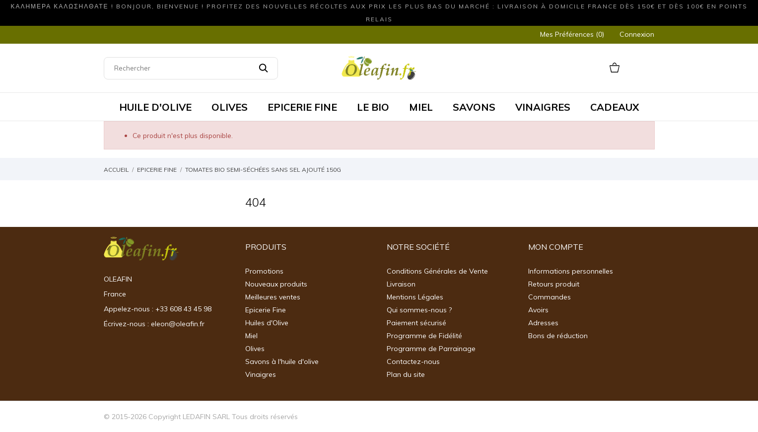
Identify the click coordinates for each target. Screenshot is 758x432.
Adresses (543, 322)
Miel (251, 335)
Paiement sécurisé (416, 322)
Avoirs (538, 309)
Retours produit (553, 284)
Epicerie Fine (265, 309)
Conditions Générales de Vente (437, 271)
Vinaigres (260, 374)
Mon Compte (555, 247)
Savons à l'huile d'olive (282, 361)
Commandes (549, 296)
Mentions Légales (415, 296)
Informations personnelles (570, 271)
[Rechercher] (191, 68)
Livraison (401, 284)
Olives (255, 348)
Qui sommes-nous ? (419, 309)
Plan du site (406, 374)
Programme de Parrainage (431, 348)
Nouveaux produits (276, 284)
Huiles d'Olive (266, 322)
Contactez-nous (413, 361)
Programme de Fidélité (424, 335)
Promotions (264, 271)
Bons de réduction (558, 335)
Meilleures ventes (272, 296)
